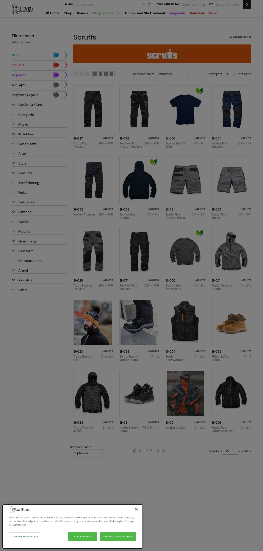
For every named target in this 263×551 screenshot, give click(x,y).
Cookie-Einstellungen (24, 536)
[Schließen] (136, 509)
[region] (72, 526)
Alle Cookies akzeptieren (118, 536)
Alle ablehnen (82, 536)
